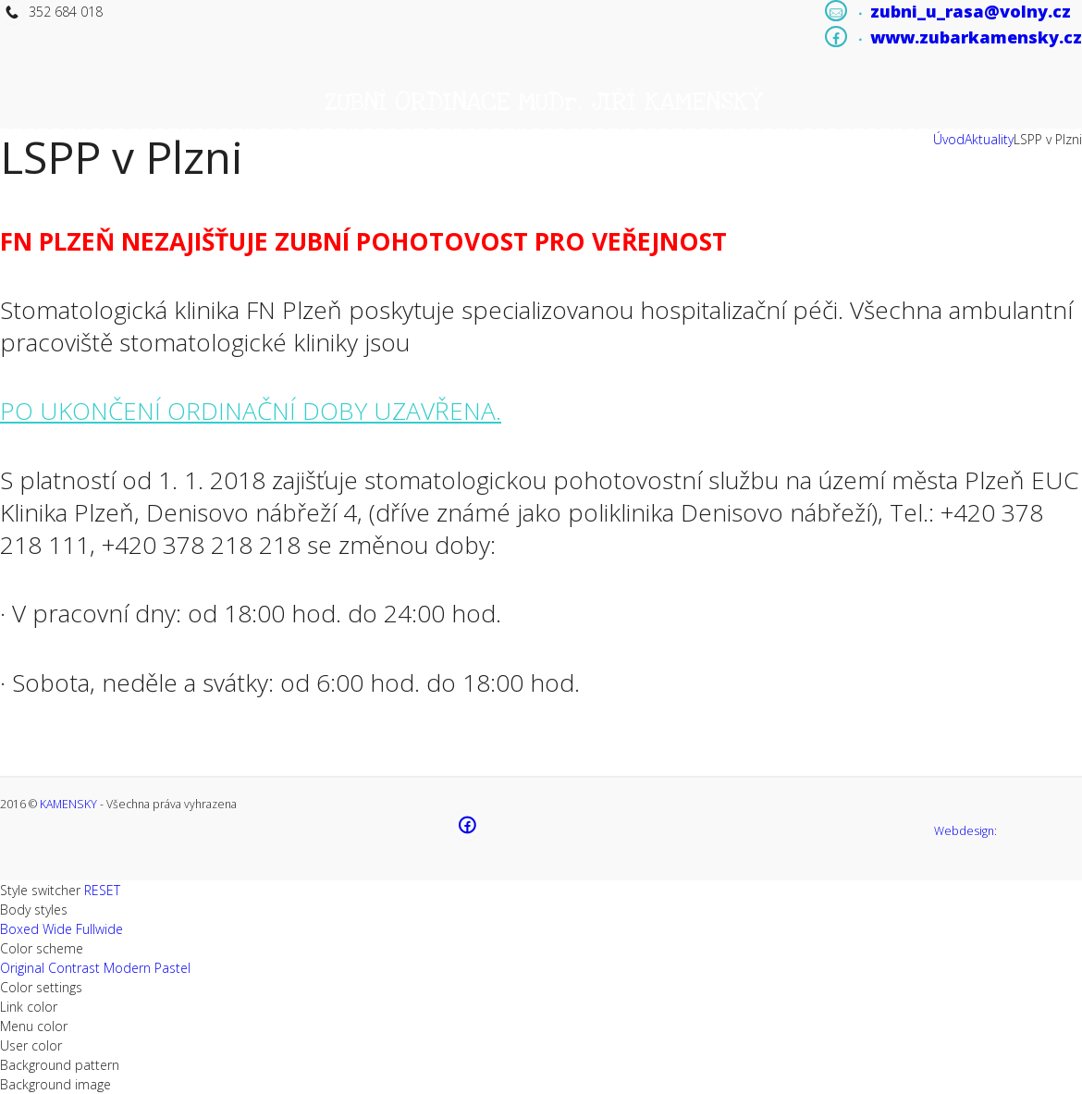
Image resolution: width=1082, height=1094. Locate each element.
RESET (102, 890)
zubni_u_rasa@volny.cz (970, 11)
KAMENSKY (68, 804)
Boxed (19, 929)
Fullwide (99, 929)
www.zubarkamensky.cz (976, 37)
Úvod (949, 139)
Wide (57, 929)
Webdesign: (965, 831)
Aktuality (989, 139)
